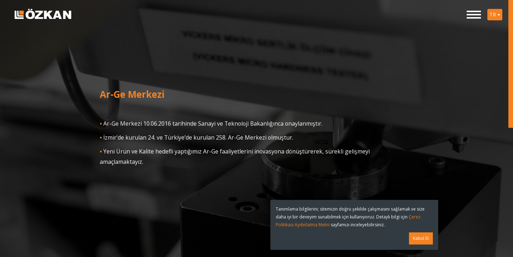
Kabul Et (421, 238)
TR (494, 14)
